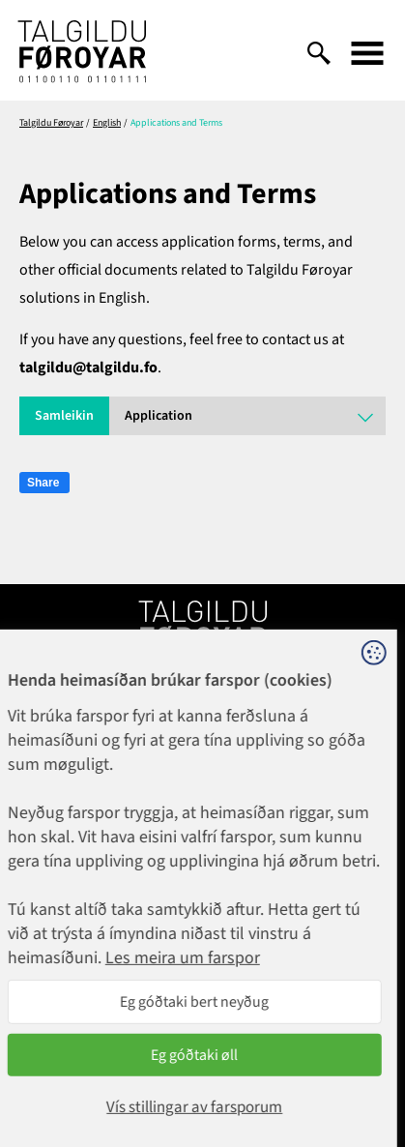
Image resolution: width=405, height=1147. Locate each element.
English (107, 123)
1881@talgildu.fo (202, 781)
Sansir (371, 1079)
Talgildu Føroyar (51, 123)
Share (43, 482)
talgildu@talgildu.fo (88, 367)
